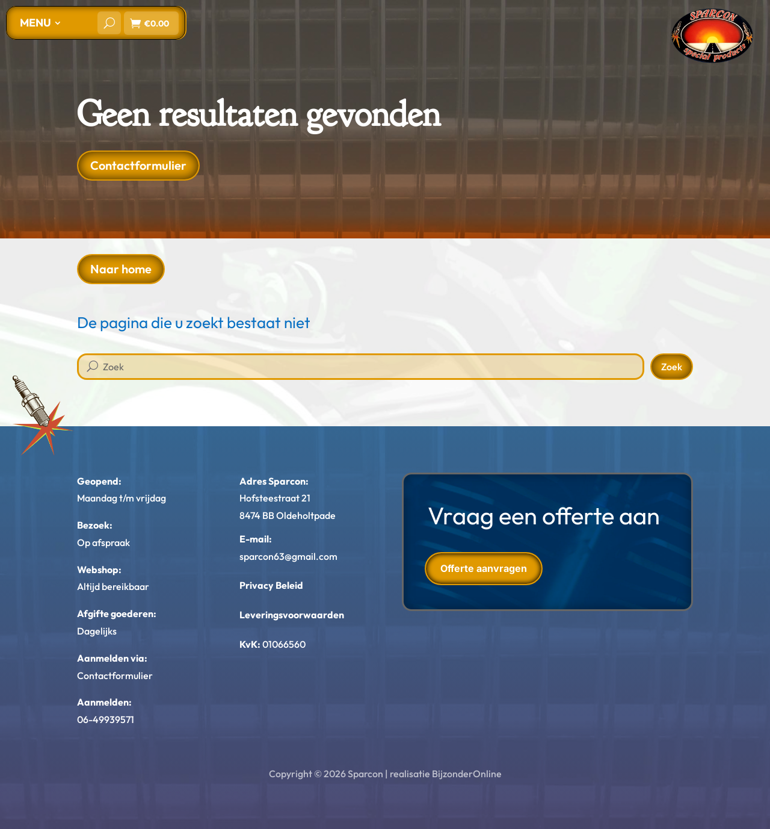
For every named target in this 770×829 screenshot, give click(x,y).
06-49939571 (105, 719)
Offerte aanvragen (483, 568)
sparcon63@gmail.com (288, 556)
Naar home (121, 268)
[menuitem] (40, 23)
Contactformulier (138, 165)
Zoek (671, 367)
